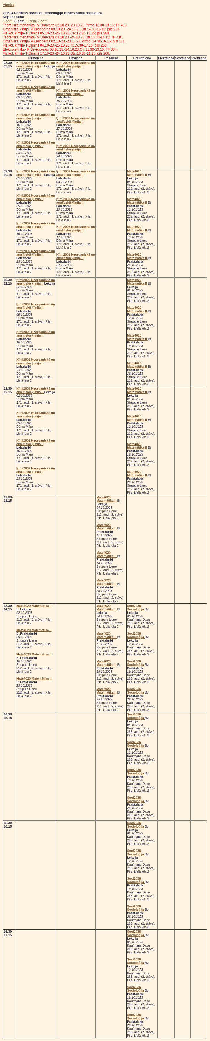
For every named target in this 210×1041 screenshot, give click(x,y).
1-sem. (8, 21)
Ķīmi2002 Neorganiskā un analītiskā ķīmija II (35, 64)
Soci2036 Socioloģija (136, 607)
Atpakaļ (8, 5)
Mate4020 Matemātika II (137, 173)
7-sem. (43, 21)
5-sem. (31, 21)
